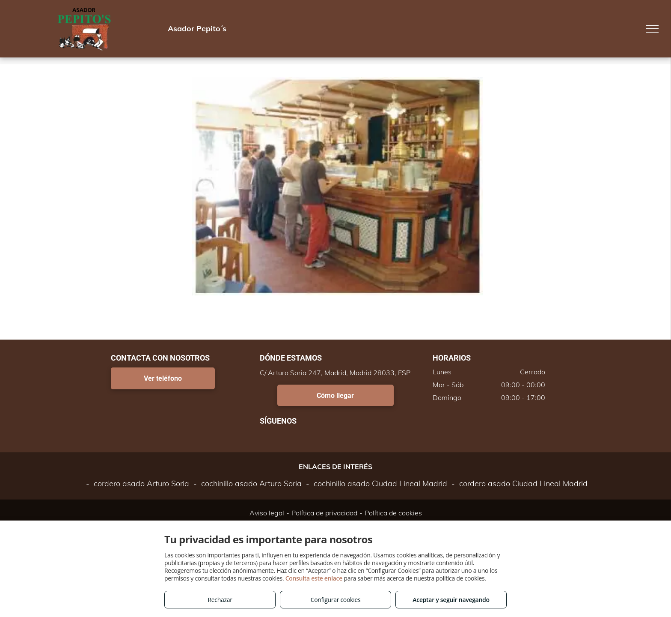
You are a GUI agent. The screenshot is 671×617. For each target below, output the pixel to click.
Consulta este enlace (313, 578)
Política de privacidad (324, 513)
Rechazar (220, 600)
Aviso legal (266, 513)
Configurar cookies (336, 600)
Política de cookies (393, 513)
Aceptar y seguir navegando (451, 600)
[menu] (652, 29)
